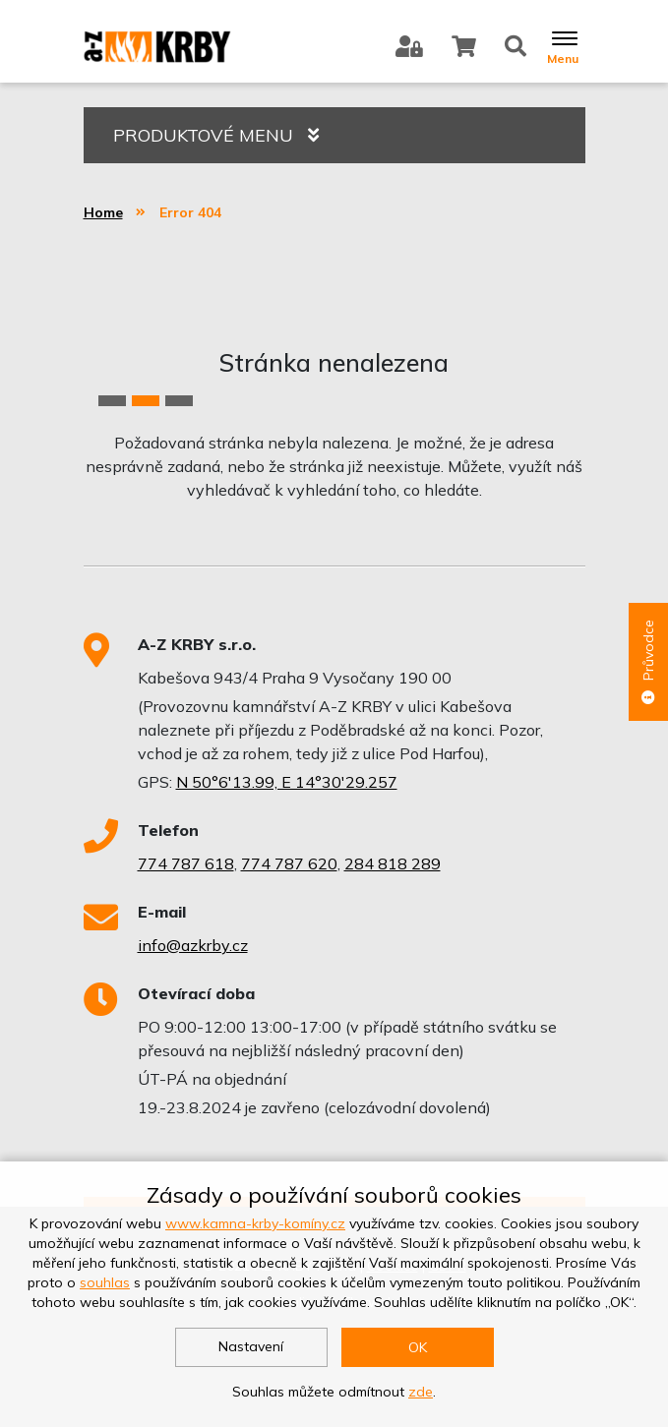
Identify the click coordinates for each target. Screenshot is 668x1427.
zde (420, 1391)
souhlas (105, 1282)
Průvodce (648, 662)
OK (417, 1347)
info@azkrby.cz (193, 945)
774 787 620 (289, 863)
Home (103, 212)
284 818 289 (392, 863)
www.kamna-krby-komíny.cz (255, 1223)
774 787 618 (186, 863)
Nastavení (250, 1346)
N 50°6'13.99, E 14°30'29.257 (286, 782)
